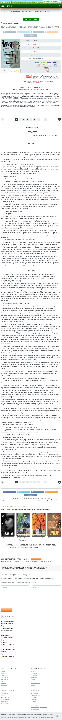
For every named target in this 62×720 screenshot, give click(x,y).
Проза (4, 633)
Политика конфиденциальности (39, 707)
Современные (4, 701)
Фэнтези (33, 685)
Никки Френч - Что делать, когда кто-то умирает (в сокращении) (23, 539)
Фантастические (5, 697)
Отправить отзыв (6, 610)
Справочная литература (9, 647)
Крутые (3, 681)
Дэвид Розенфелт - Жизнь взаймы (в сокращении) (38, 539)
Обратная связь (35, 709)
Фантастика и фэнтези (8, 621)
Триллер (35, 51)
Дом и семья (6, 640)
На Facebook (9, 32)
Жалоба (29, 77)
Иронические (4, 675)
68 (45, 119)
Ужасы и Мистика (35, 683)
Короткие (3, 695)
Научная (33, 679)
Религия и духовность (8, 644)
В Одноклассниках (53, 32)
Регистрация (56, 1)
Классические (4, 679)
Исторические (4, 677)
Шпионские (4, 685)
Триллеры (3, 683)
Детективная (34, 675)
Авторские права (31, 19)
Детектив (3, 673)
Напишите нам (36, 78)
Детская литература (8, 637)
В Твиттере (22, 32)
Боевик (3, 671)
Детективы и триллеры (9, 626)
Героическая (34, 673)
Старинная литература (9, 649)
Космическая (34, 677)
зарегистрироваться (19, 569)
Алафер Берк (36, 44)
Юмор (4, 651)
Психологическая (35, 681)
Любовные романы (8, 623)
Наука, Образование (8, 628)
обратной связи (49, 717)
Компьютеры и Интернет (9, 654)
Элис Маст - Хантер (8, 538)
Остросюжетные (5, 699)
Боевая (32, 671)
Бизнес (5, 642)
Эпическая (33, 687)
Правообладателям (36, 705)
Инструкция (36, 82)
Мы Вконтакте (30, 35)
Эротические (4, 703)
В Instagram (37, 32)
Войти (47, 1)
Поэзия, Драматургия (8, 656)
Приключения (6, 635)
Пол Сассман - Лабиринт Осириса (54, 539)
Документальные (7, 630)
